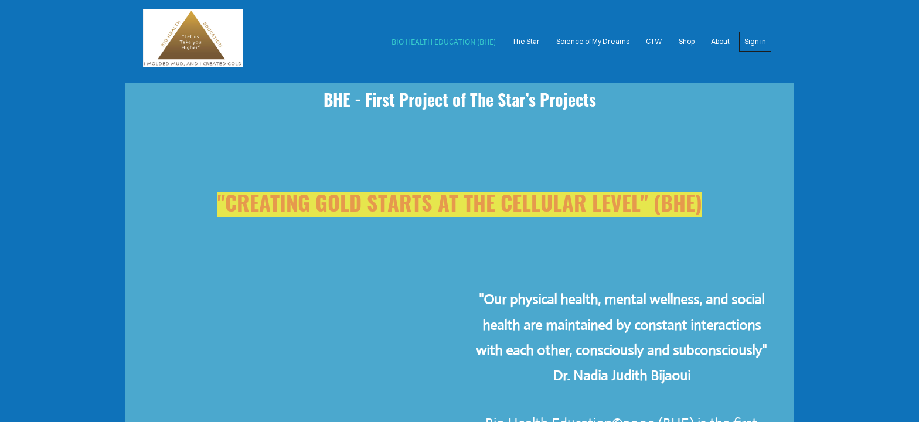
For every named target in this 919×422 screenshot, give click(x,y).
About (720, 41)
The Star (526, 41)
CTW (654, 41)
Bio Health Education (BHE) (444, 41)
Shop (687, 41)
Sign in (755, 41)
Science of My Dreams (592, 41)
